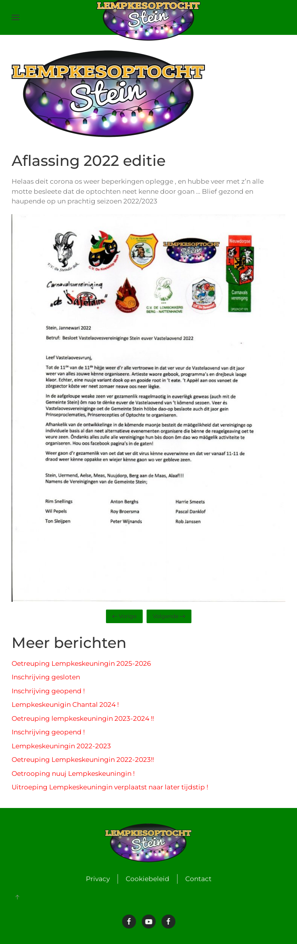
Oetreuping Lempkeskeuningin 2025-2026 (81, 663)
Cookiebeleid (147, 879)
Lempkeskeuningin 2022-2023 (61, 746)
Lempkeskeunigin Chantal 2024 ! (65, 704)
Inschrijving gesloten (46, 677)
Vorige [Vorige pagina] (124, 616)
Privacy (98, 879)
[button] (15, 17)
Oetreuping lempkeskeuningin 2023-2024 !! (83, 718)
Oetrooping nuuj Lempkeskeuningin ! (73, 773)
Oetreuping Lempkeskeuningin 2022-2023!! (83, 759)
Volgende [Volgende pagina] (169, 616)
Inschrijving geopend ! (48, 691)
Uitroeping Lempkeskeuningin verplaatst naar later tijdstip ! (110, 787)
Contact (198, 879)
